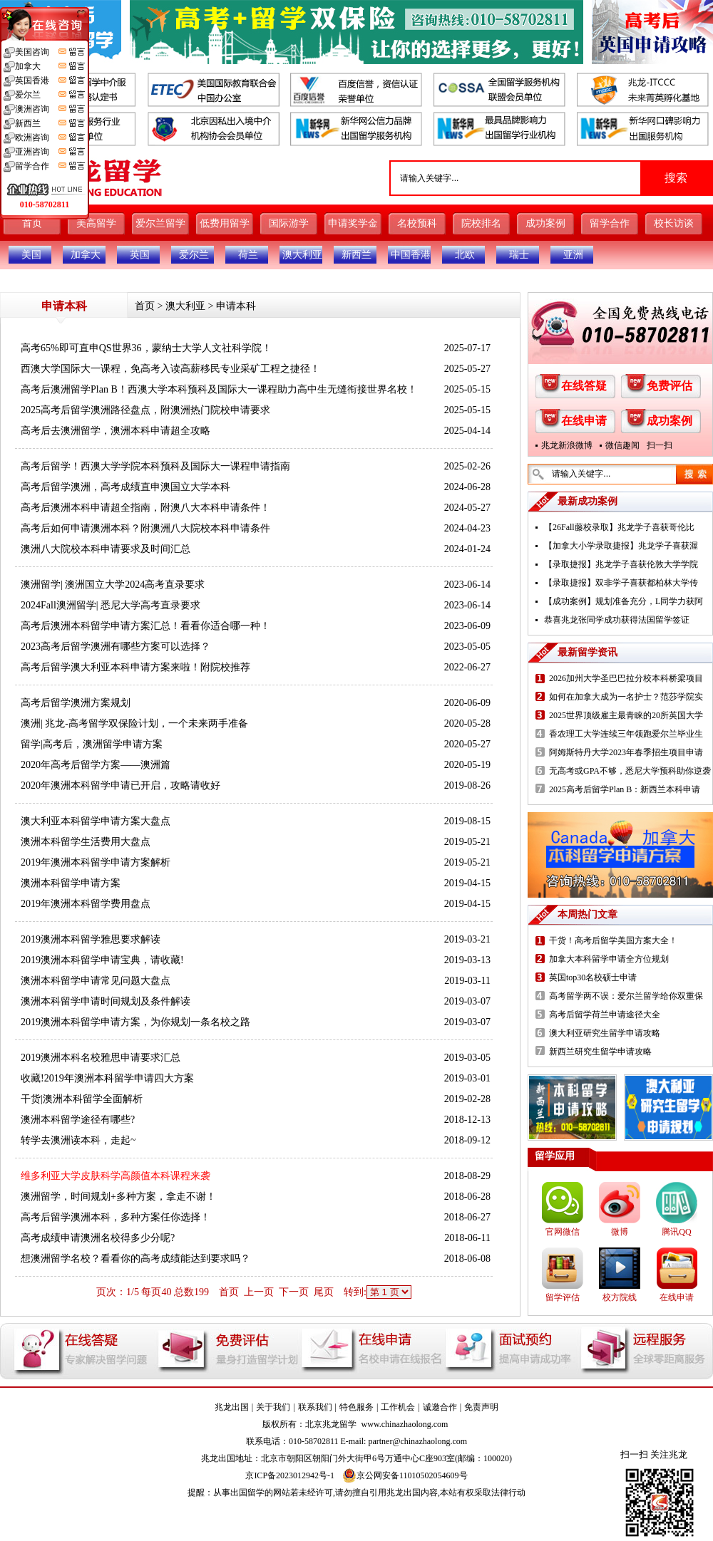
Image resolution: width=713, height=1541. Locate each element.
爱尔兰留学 (160, 223)
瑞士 (519, 254)
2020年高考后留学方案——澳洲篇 (95, 764)
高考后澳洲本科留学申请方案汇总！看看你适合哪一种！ (145, 626)
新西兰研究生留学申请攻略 (600, 1052)
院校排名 (481, 223)
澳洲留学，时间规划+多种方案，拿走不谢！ (118, 1196)
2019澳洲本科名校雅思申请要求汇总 (100, 1057)
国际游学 (289, 223)
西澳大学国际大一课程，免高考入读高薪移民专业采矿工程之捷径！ (170, 368)
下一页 (294, 1292)
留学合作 (610, 223)
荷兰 (248, 254)
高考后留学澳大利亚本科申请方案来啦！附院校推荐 (135, 667)
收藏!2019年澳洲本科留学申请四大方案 (107, 1078)
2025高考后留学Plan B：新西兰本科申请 (624, 789)
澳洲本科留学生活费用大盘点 (85, 841)
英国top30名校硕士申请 (593, 977)
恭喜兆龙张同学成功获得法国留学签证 (616, 620)
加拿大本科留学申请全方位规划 (609, 959)
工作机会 (398, 1407)
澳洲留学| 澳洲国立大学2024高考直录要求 (113, 584)
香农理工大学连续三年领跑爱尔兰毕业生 (626, 734)
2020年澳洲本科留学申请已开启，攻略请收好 (120, 785)
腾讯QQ (676, 1232)
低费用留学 (225, 223)
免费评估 (669, 386)
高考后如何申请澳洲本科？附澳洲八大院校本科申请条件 (145, 528)
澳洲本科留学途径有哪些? (78, 1119)
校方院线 (619, 1297)
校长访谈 (674, 223)
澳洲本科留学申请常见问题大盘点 (95, 980)
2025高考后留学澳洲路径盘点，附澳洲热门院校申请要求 (145, 410)
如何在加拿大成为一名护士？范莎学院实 (626, 697)
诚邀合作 (440, 1407)
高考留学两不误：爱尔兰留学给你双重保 (626, 996)
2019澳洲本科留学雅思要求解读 (90, 939)
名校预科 (417, 223)
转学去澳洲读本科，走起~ (78, 1140)
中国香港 (411, 254)
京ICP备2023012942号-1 (289, 1475)
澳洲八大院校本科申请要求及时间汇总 (105, 549)
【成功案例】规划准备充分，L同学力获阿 (623, 601)
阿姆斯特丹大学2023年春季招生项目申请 (626, 752)
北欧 (465, 254)
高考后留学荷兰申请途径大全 (604, 1014)
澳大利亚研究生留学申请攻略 (604, 1033)
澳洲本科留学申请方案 (70, 883)
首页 (32, 223)
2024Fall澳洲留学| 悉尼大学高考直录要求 (110, 605)
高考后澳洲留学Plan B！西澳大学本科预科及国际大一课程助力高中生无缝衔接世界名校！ (219, 389)
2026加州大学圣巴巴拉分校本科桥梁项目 (626, 678)
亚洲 (573, 254)
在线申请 (584, 421)
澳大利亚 (302, 254)
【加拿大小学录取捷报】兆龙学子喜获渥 (621, 546)
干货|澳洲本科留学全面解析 (82, 1099)
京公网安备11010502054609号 (405, 1475)
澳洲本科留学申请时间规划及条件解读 (105, 1001)
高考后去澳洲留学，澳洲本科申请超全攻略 (115, 430)
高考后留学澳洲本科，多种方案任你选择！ (115, 1217)
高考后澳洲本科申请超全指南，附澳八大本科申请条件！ (145, 507)
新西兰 (356, 254)
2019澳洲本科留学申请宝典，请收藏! (102, 960)
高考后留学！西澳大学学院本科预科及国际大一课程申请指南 (155, 466)
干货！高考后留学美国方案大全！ (613, 940)
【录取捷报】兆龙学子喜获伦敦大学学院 (621, 564)
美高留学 (96, 223)
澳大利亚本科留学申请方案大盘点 (95, 821)
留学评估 (562, 1297)
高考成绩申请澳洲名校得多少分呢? (98, 1238)
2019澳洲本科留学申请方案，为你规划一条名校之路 (135, 1022)
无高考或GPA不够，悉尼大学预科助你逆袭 (630, 771)
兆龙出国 (232, 1407)
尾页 (324, 1292)
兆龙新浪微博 (567, 445)
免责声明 (481, 1407)
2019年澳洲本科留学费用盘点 (85, 903)
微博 (619, 1232)
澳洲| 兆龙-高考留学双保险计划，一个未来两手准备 (134, 723)
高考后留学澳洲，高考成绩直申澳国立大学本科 (125, 487)
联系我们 (315, 1407)
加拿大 (86, 254)
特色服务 (356, 1407)
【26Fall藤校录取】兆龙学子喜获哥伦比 (619, 527)
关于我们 (273, 1407)
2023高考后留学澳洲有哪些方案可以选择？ (115, 646)
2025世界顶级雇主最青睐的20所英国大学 (626, 715)
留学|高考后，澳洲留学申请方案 (92, 744)
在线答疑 (584, 386)
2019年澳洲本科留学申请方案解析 (95, 862)
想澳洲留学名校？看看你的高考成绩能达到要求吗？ (135, 1258)
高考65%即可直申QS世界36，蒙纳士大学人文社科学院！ (146, 348)
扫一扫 (659, 445)
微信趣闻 (622, 445)
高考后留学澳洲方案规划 (75, 702)
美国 (31, 254)
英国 (140, 254)
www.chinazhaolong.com (404, 1424)
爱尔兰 (194, 254)
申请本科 (236, 306)
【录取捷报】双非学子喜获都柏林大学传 (621, 583)
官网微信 (562, 1232)
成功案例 (545, 223)
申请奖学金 (353, 223)
